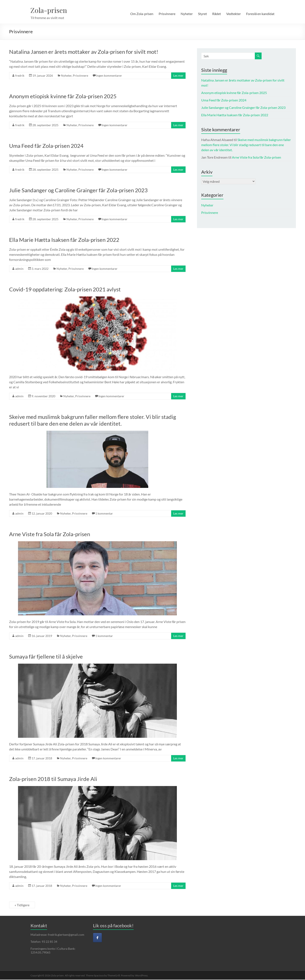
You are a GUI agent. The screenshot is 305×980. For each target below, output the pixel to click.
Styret (202, 14)
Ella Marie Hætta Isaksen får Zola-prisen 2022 (64, 240)
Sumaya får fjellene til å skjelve (46, 656)
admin (19, 269)
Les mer (178, 76)
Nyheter (187, 14)
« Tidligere (22, 905)
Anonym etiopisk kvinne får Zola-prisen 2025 (62, 96)
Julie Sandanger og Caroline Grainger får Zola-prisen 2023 (78, 190)
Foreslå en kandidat (260, 14)
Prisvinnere (167, 14)
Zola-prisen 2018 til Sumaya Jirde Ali (53, 779)
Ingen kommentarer (109, 76)
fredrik (19, 76)
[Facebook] (97, 938)
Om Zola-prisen (141, 14)
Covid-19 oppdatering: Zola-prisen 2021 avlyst (65, 289)
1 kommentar (104, 514)
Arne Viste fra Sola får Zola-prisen (49, 534)
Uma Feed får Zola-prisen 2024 (46, 146)
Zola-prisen (50, 10)
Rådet (216, 14)
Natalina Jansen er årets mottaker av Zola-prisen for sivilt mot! (83, 52)
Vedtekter (233, 14)
